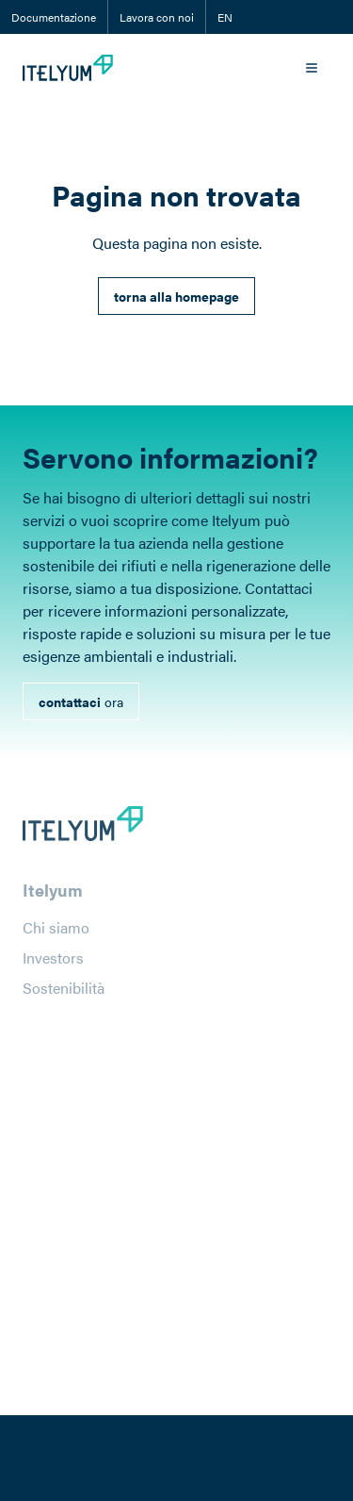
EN (225, 16)
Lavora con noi (157, 16)
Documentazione (53, 16)
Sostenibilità (63, 993)
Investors (53, 963)
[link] (176, 296)
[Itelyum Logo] (68, 68)
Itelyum (53, 895)
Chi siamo (56, 933)
